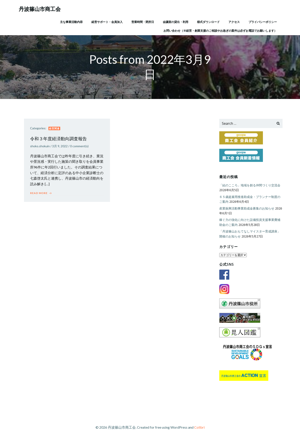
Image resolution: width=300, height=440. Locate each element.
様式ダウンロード (208, 21)
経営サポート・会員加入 (107, 21)
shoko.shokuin (40, 147)
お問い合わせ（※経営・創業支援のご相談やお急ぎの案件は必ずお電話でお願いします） (220, 30)
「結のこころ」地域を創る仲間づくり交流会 (249, 185)
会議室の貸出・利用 (175, 21)
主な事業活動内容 (71, 21)
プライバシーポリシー (263, 21)
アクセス (234, 21)
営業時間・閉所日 (142, 21)
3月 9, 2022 (60, 147)
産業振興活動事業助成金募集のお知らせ (246, 208)
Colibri (199, 427)
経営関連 (55, 128)
